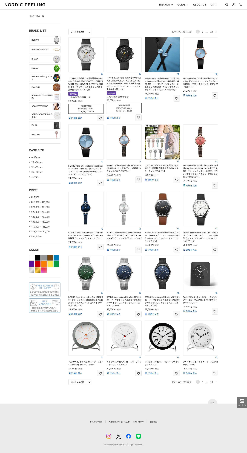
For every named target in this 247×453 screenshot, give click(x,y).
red (37, 264)
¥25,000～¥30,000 (40, 211)
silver (31, 270)
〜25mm (35, 157)
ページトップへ (212, 401)
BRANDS (164, 4)
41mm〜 (35, 176)
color (44, 270)
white (31, 258)
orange (44, 264)
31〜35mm (37, 167)
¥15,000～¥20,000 (40, 202)
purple (31, 264)
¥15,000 (35, 197)
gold (37, 270)
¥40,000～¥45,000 (40, 226)
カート (240, 4)
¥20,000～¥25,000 (40, 207)
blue (56, 258)
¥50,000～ (36, 236)
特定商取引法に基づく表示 (117, 421)
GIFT (214, 4)
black (37, 258)
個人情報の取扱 (89, 421)
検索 (226, 4)
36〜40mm (37, 172)
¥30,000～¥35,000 (40, 216)
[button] (216, 31)
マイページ (233, 4)
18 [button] (211, 31)
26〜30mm (37, 162)
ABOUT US (199, 4)
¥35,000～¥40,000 (40, 221)
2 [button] (202, 31)
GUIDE (181, 4)
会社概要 (160, 421)
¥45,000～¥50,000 (40, 231)
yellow (50, 264)
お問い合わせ (143, 421)
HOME (31, 16)
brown (50, 258)
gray (44, 258)
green (56, 264)
